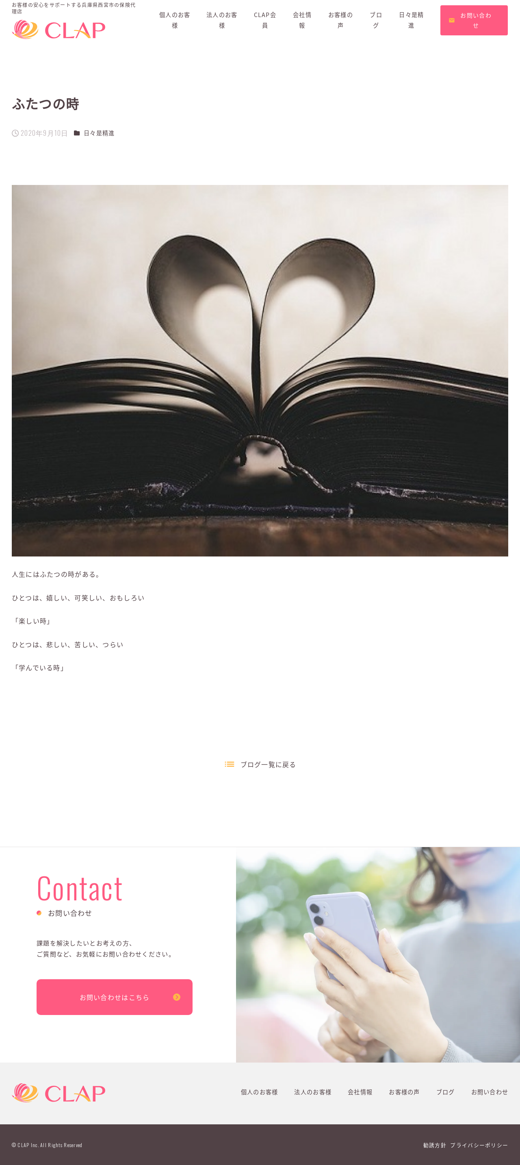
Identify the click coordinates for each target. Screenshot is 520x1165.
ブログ (445, 1092)
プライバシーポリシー (479, 1145)
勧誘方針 (434, 1145)
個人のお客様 (259, 1092)
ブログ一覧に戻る (268, 764)
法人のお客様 (313, 1092)
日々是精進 (99, 133)
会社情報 (360, 1092)
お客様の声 (404, 1092)
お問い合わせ (490, 1092)
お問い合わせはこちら (115, 997)
